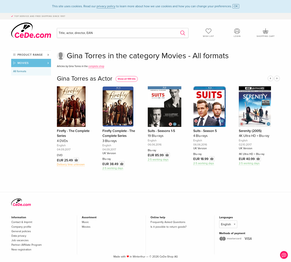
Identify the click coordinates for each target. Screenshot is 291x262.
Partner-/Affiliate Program (26, 245)
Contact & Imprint (21, 222)
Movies (23, 63)
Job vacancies (20, 240)
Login (237, 32)
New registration (21, 249)
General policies (21, 231)
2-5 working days (112, 168)
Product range (30, 54)
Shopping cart (265, 32)
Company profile (21, 226)
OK (236, 6)
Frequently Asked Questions (168, 222)
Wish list (208, 32)
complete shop (96, 66)
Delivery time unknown (71, 164)
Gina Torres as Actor (84, 79)
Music (85, 222)
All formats (19, 71)
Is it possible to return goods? (168, 226)
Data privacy (18, 235)
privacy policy (106, 6)
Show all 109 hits (127, 78)
